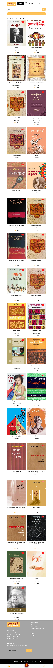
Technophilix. (40, 662)
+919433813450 (32, 3)
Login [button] (20, 3)
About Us (33, 625)
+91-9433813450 (14, 638)
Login (44, 666)
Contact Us (33, 633)
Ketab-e (20, 662)
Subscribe (29, 650)
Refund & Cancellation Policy (37, 630)
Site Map (32, 635)
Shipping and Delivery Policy (37, 628)
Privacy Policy (34, 626)
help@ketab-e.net (14, 636)
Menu (8, 666)
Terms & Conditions (35, 632)
